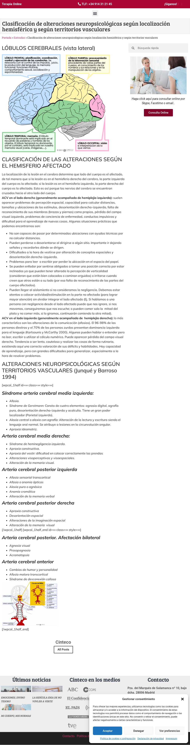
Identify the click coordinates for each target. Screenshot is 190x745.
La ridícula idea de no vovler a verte (46, 699)
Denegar (138, 731)
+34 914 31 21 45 (100, 4)
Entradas (19, 37)
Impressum (171, 738)
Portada (6, 37)
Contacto (68, 736)
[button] (182, 699)
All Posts (63, 649)
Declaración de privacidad (151, 738)
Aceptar (107, 731)
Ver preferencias (169, 731)
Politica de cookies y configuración (118, 738)
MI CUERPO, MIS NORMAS (16, 716)
